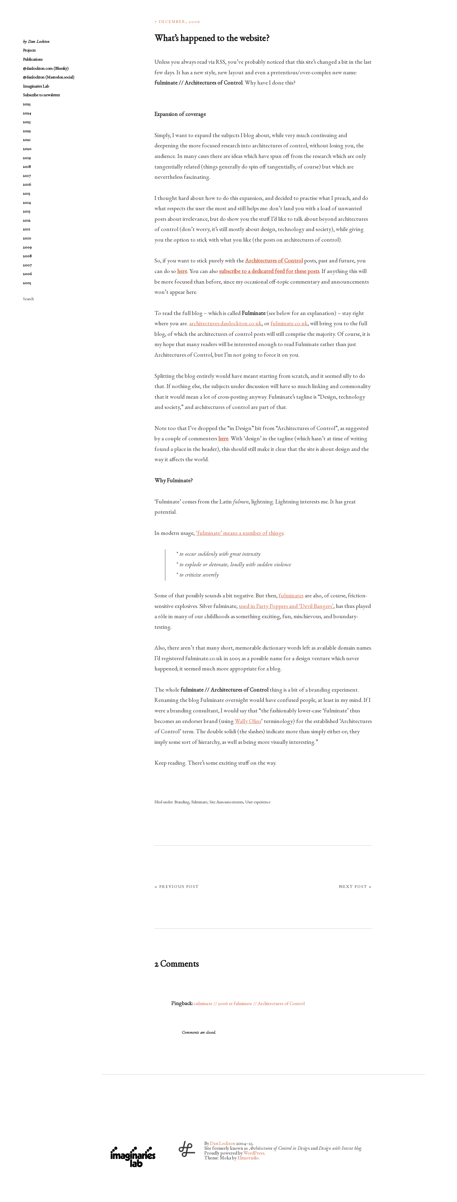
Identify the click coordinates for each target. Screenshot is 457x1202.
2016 (27, 185)
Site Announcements (226, 802)
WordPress (254, 1153)
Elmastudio (248, 1158)
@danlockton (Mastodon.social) (48, 78)
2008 (27, 256)
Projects (29, 51)
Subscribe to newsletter (41, 95)
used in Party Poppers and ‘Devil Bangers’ (286, 607)
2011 (26, 229)
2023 (27, 122)
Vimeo (138, 1121)
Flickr (122, 1121)
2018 (27, 167)
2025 (27, 104)
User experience (258, 802)
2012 (27, 221)
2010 (27, 238)
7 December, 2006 (177, 22)
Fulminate (199, 802)
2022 (27, 131)
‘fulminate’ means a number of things (239, 534)
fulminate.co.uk (289, 324)
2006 (27, 274)
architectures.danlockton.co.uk (225, 324)
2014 (27, 203)
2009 (27, 248)
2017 (27, 176)
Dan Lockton (222, 1144)
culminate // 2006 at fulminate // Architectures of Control (249, 1004)
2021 (27, 140)
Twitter (106, 1121)
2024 (27, 113)
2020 (27, 149)
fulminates (291, 596)
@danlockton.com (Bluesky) (46, 69)
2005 (27, 283)
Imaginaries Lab (36, 87)
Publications (32, 60)
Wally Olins (248, 722)
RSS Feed (170, 1121)
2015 (26, 194)
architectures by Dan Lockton (53, 24)
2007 (27, 265)
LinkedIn (154, 1121)
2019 (27, 158)
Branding (181, 802)
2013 (26, 212)
